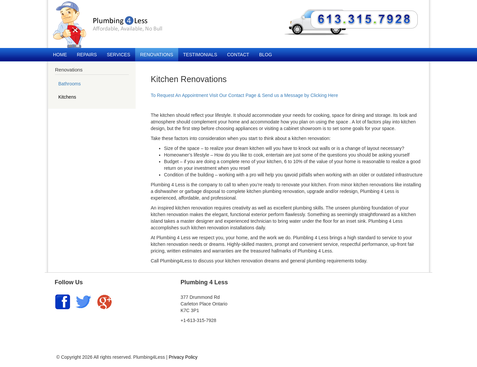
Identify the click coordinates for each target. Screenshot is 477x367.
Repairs (87, 54)
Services (118, 54)
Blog (265, 54)
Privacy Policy (183, 357)
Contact (238, 54)
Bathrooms (69, 83)
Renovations (156, 54)
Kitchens (67, 97)
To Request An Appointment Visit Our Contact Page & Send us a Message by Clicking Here (244, 95)
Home (60, 54)
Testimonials (200, 54)
